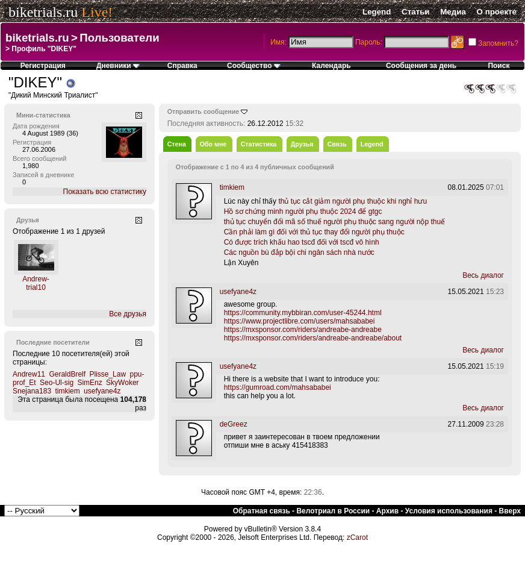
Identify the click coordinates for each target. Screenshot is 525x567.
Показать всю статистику (104, 191)
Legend (376, 11)
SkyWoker (122, 382)
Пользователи (119, 37)
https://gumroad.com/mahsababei (277, 387)
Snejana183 (32, 391)
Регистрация (43, 65)
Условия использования (448, 511)
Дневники (118, 65)
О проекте (497, 11)
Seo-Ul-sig (56, 382)
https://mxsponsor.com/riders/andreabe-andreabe (303, 329)
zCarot (357, 537)
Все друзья (127, 314)
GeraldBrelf (67, 374)
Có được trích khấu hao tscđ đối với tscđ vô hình (301, 242)
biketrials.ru (43, 12)
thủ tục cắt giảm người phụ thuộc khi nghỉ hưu (352, 201)
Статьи (415, 11)
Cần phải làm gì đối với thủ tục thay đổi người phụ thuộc (314, 232)
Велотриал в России (333, 511)
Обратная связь (261, 511)
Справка (182, 65)
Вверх (510, 511)
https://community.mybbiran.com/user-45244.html (303, 313)
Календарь (331, 65)
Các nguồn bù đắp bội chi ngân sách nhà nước (299, 252)
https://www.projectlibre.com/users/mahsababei (299, 321)
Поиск (498, 65)
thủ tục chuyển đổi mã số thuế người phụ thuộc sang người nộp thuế (335, 222)
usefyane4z (102, 391)
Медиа (453, 11)
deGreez (233, 424)
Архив (387, 511)
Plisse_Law (107, 374)
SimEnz (89, 382)
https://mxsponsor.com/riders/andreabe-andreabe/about (313, 338)
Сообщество (254, 65)
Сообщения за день (421, 65)
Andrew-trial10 (35, 283)
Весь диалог (483, 275)
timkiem (67, 391)
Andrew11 (29, 374)
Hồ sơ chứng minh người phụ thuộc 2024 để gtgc (303, 211)
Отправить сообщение (203, 111)
